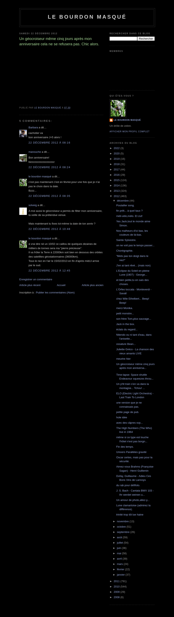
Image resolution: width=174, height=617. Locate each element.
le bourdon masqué (87, 17)
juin (119, 548)
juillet (120, 542)
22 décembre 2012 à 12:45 (49, 270)
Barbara (33, 127)
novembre (123, 521)
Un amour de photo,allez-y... (132, 500)
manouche (35, 151)
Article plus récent (29, 285)
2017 (117, 169)
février (121, 569)
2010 (117, 586)
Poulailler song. (125, 205)
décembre (123, 200)
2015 (117, 180)
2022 (117, 148)
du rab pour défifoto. (128, 485)
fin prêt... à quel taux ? (129, 210)
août (120, 537)
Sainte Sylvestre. (126, 240)
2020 (117, 153)
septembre (123, 532)
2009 (117, 591)
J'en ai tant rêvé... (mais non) (133, 265)
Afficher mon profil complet (130, 131)
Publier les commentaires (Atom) (55, 292)
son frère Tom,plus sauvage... (133, 318)
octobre (122, 526)
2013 (117, 190)
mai (119, 553)
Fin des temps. (125, 446)
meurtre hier (123, 358)
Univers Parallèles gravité (131, 452)
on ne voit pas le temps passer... (135, 245)
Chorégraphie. (124, 250)
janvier (121, 574)
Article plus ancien (93, 285)
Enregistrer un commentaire (35, 279)
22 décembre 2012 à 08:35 (49, 195)
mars (120, 564)
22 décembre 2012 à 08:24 (49, 167)
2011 (117, 581)
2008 (117, 597)
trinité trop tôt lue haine (129, 514)
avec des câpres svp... (129, 422)
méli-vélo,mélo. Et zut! (129, 216)
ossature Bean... (126, 344)
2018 (117, 164)
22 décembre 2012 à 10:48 (49, 228)
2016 (117, 174)
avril (119, 558)
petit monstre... (125, 313)
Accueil (61, 285)
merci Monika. (124, 308)
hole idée (121, 417)
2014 (117, 185)
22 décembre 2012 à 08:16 (49, 142)
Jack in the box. (125, 324)
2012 (117, 196)
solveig (33, 205)
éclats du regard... (126, 329)
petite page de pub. (127, 412)
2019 (117, 158)
